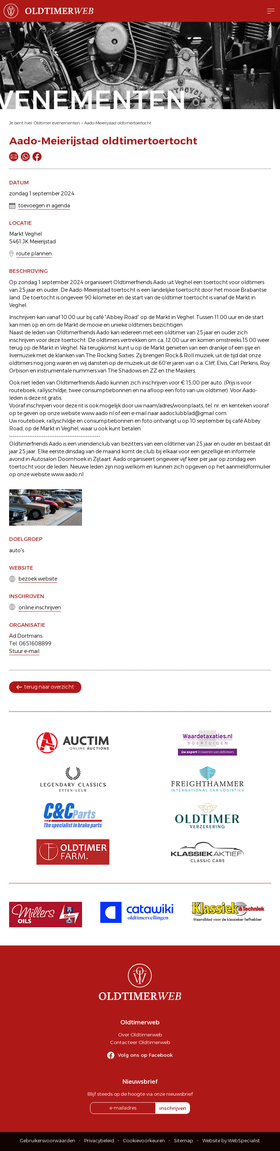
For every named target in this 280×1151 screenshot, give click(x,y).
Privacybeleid (99, 1140)
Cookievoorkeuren (144, 1140)
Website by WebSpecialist (231, 1140)
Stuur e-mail (24, 651)
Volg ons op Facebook (145, 1055)
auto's (16, 550)
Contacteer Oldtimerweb (140, 1042)
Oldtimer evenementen (57, 123)
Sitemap (183, 1140)
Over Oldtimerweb (140, 1035)
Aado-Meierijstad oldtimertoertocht (117, 123)
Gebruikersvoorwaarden (47, 1140)
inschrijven (172, 1108)
